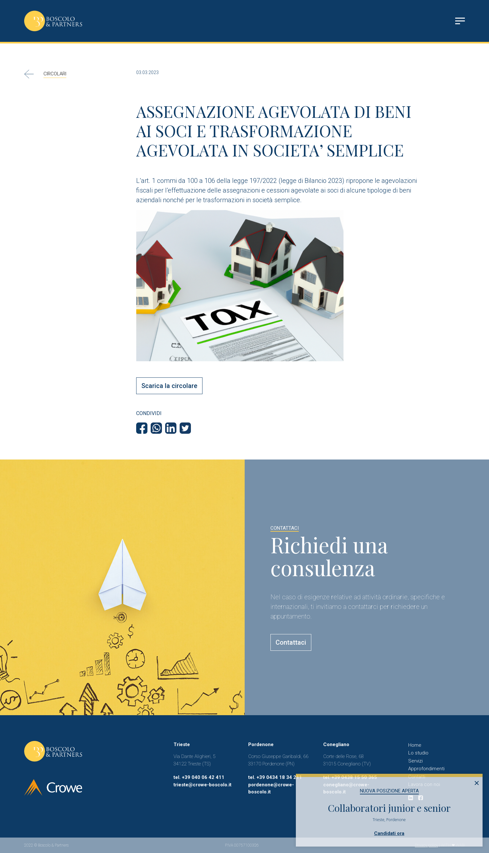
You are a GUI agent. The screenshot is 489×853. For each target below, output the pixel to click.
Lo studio (418, 753)
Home (414, 745)
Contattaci (291, 642)
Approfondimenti (426, 769)
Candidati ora (389, 833)
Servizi (415, 761)
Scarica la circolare (169, 386)
